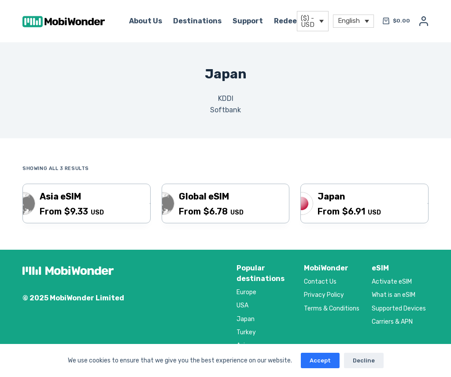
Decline (364, 360)
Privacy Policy (324, 295)
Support (248, 21)
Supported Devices (399, 308)
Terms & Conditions (331, 308)
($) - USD (307, 21)
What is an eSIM (393, 295)
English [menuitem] (349, 20)
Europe (246, 292)
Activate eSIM (392, 281)
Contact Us (320, 281)
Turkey (246, 332)
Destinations (197, 21)
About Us (145, 21)
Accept (320, 360)
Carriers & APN (392, 321)
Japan (246, 319)
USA (242, 305)
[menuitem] (353, 21)
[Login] (424, 21)
